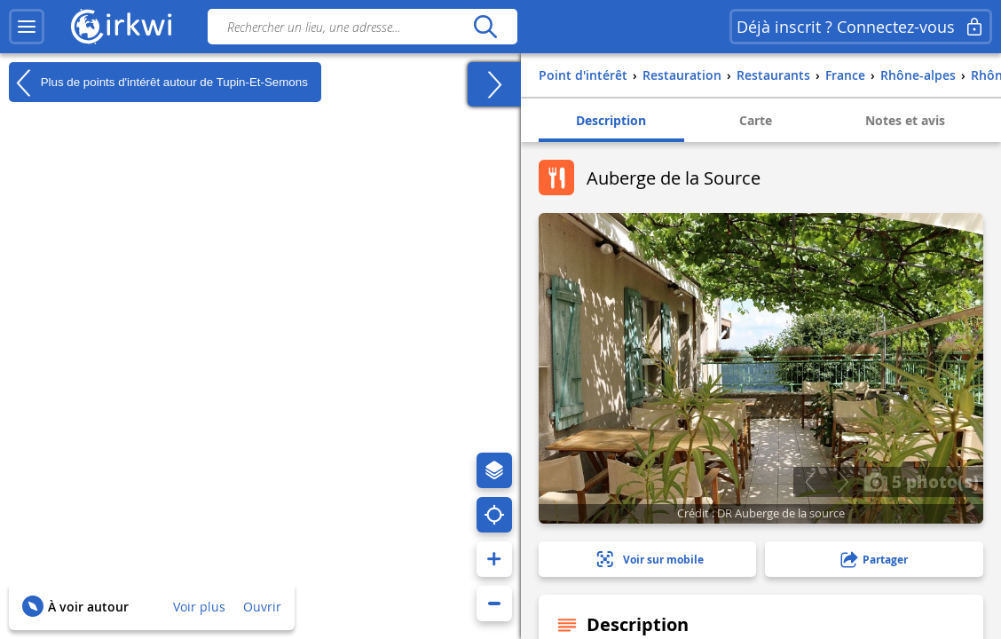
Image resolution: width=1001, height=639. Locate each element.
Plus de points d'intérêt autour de (158, 82)
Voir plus (199, 606)
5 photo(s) (921, 481)
